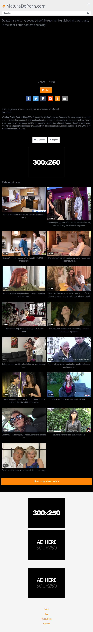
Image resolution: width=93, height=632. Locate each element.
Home (46, 609)
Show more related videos (46, 481)
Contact (46, 624)
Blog (46, 614)
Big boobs (39, 140)
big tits (54, 140)
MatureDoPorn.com (24, 6)
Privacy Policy (46, 619)
